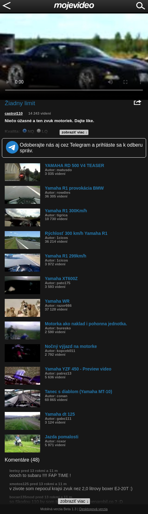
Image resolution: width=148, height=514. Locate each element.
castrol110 (14, 113)
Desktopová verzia (93, 509)
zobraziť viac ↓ (74, 132)
